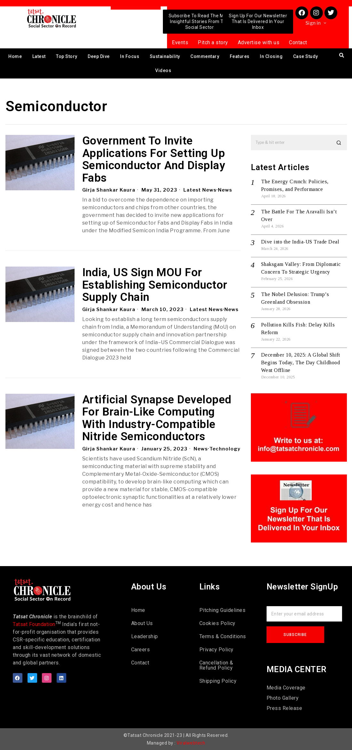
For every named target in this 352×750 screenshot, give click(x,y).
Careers (140, 650)
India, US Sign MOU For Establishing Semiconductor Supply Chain (155, 285)
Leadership (144, 636)
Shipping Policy (218, 681)
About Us (142, 623)
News (226, 190)
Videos (163, 70)
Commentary (204, 56)
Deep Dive (99, 56)
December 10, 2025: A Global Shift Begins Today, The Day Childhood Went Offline (300, 362)
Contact (298, 42)
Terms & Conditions (222, 636)
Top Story (66, 56)
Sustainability (165, 56)
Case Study (305, 56)
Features (240, 56)
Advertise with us (259, 42)
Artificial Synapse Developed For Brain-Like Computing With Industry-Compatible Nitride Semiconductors (157, 418)
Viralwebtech (191, 743)
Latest (39, 56)
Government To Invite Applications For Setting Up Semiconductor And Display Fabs (153, 159)
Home (15, 56)
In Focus (129, 56)
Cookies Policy (217, 623)
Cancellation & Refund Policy (216, 665)
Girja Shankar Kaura (109, 190)
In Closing (271, 56)
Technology (120, 455)
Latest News (200, 190)
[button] (339, 142)
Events (180, 42)
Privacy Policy (216, 650)
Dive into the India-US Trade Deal (300, 241)
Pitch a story (213, 42)
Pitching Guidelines (222, 610)
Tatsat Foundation (34, 624)
